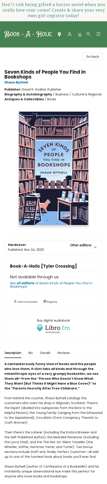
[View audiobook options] (53, 326)
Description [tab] (13, 353)
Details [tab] (46, 353)
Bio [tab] (31, 353)
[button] (59, 35)
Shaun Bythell (16, 82)
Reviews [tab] (64, 353)
